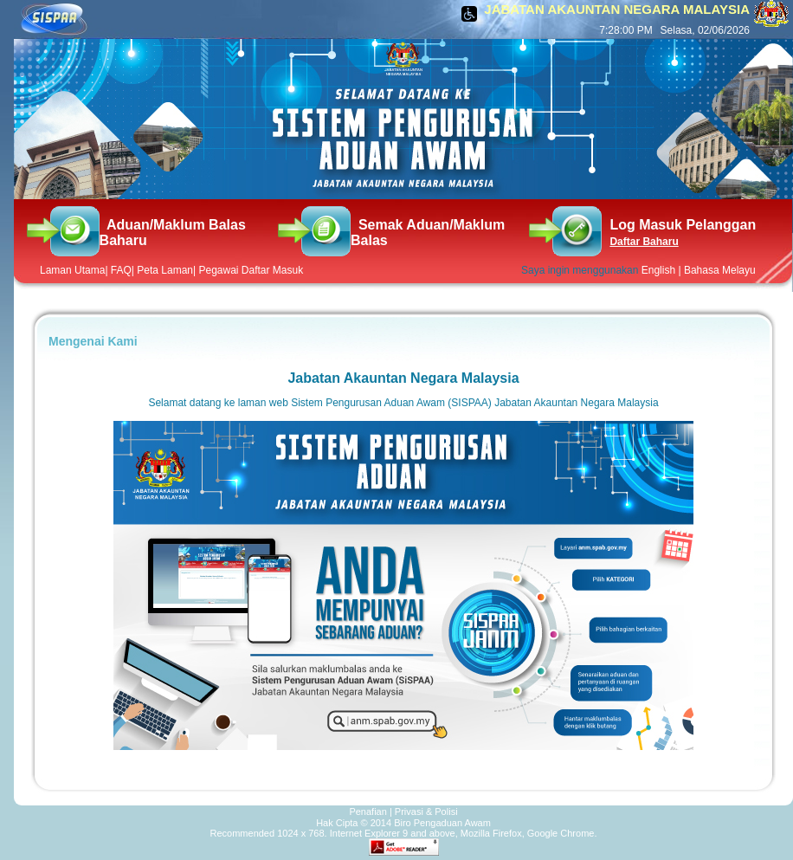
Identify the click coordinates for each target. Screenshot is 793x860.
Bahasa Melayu (720, 270)
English (658, 270)
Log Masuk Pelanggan (682, 224)
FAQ (121, 270)
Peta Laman (165, 270)
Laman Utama (72, 270)
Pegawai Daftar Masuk (250, 270)
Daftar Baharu (643, 242)
